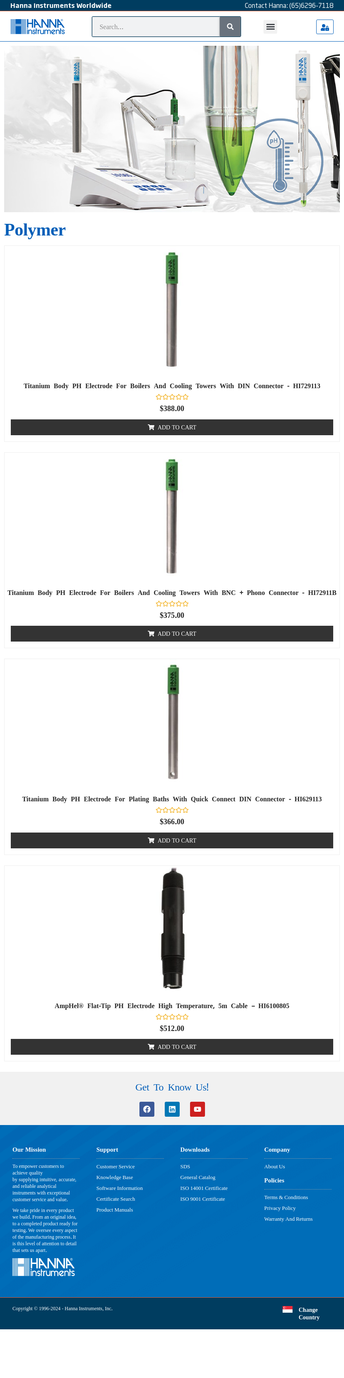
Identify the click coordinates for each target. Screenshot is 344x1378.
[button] (270, 27)
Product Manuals (114, 1209)
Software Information (119, 1187)
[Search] (230, 27)
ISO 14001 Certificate (204, 1187)
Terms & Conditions (286, 1197)
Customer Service (115, 1166)
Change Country (309, 1313)
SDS (185, 1166)
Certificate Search (115, 1198)
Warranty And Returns (288, 1218)
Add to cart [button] (177, 427)
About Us (274, 1166)
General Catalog (198, 1177)
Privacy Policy (280, 1207)
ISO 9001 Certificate (203, 1198)
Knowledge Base (114, 1177)
